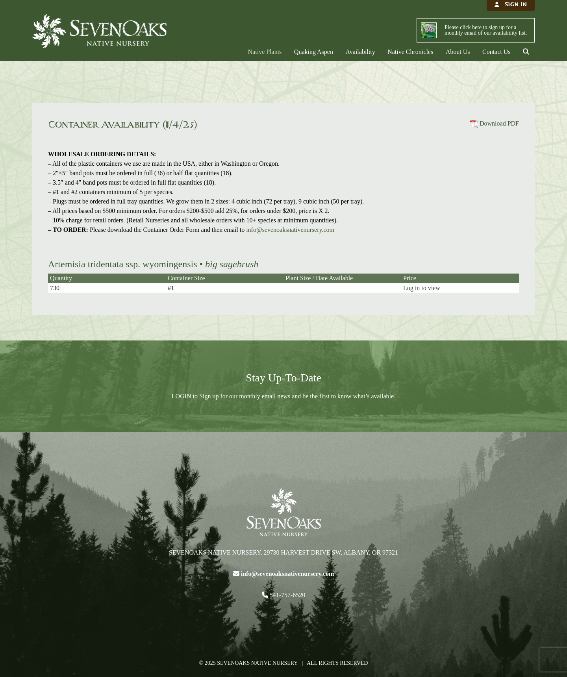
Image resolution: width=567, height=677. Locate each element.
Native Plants (265, 51)
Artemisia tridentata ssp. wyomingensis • (153, 264)
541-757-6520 (287, 595)
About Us (458, 51)
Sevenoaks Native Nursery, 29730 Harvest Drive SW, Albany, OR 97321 (283, 552)
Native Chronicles (410, 51)
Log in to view (421, 288)
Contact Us (496, 51)
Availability (360, 51)
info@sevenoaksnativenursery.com (290, 229)
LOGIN (181, 396)
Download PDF (494, 123)
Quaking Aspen (313, 51)
